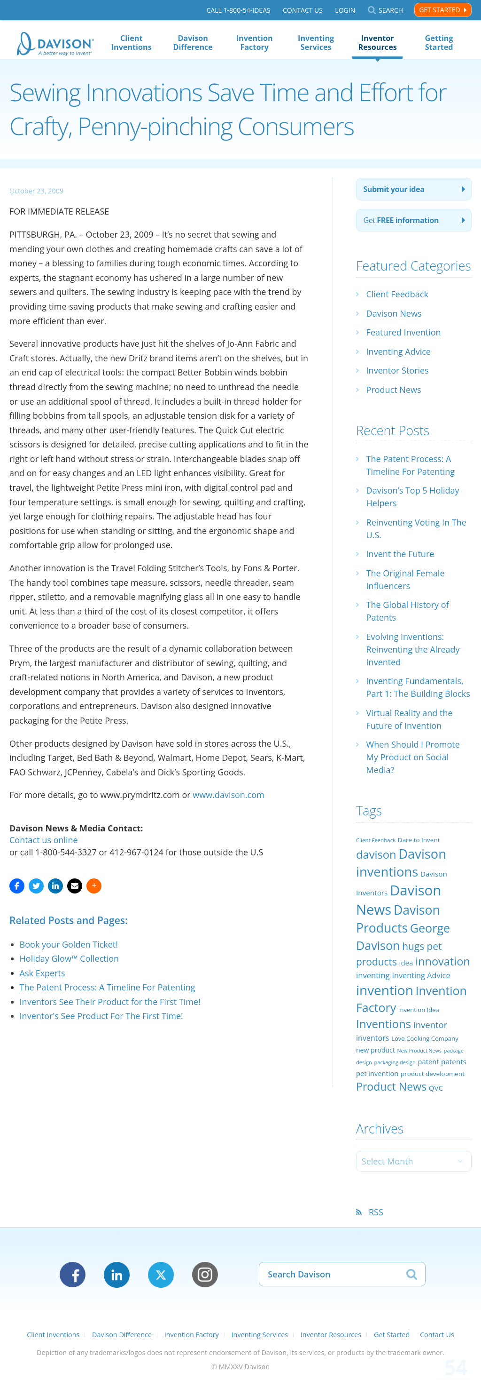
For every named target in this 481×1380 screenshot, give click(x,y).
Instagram (205, 1275)
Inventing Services (316, 42)
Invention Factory (254, 42)
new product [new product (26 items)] (375, 1049)
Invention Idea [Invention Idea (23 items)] (418, 1009)
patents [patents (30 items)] (453, 1061)
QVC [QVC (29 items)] (436, 1088)
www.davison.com (228, 794)
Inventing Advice (398, 351)
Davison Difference (192, 42)
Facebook (72, 1275)
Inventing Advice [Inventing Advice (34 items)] (421, 975)
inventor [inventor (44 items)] (430, 1024)
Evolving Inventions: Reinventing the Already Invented (413, 649)
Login (345, 10)
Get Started (439, 9)
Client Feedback (397, 294)
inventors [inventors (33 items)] (372, 1038)
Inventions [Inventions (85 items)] (383, 1023)
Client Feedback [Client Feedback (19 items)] (376, 840)
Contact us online (43, 840)
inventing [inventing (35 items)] (373, 975)
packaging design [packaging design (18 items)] (394, 1062)
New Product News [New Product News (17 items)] (419, 1050)
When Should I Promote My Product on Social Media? (413, 757)
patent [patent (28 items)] (428, 1061)
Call (239, 10)
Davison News (394, 313)
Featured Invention (403, 332)
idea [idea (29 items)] (406, 962)
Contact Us (303, 10)
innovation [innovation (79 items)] (442, 961)
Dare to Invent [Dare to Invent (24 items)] (419, 840)
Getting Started (439, 42)
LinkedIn (117, 1275)
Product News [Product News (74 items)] (391, 1086)
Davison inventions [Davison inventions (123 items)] (401, 862)
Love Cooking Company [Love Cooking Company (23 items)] (424, 1038)
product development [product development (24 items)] (433, 1073)
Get (401, 220)
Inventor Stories (397, 370)
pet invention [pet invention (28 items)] (377, 1073)
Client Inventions (131, 42)
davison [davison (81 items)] (376, 854)
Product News (393, 389)
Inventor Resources (377, 42)
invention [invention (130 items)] (384, 990)
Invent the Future (400, 553)
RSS (376, 1212)
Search (391, 10)
